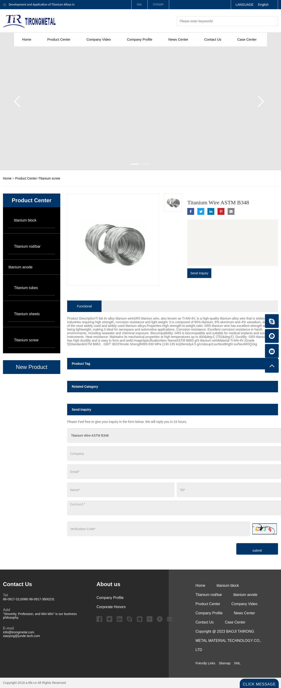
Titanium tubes (26, 288)
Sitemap (158, 4)
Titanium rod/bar (27, 246)
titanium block (25, 220)
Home (26, 39)
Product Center (58, 39)
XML (139, 4)
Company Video (98, 39)
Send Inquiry (199, 273)
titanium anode (20, 267)
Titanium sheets (27, 314)
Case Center (246, 39)
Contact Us (212, 39)
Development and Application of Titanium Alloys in (41, 4)
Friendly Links (205, 663)
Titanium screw (49, 178)
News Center (178, 39)
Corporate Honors (111, 607)
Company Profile (139, 39)
